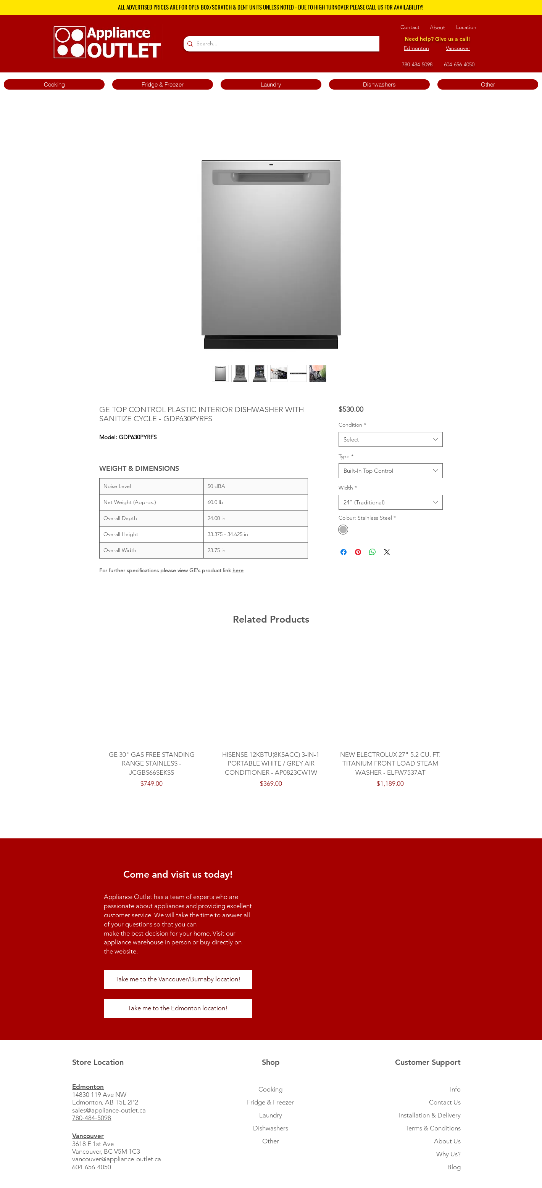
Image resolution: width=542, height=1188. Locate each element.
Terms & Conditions (433, 1128)
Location (466, 27)
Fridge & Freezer (270, 1102)
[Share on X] (387, 552)
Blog (454, 1167)
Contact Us (445, 1102)
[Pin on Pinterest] (358, 552)
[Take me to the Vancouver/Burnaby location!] (178, 979)
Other (270, 1141)
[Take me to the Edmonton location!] (178, 1008)
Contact (409, 27)
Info (455, 1089)
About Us (447, 1141)
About (437, 27)
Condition (352, 424)
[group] (271, 719)
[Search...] (288, 43)
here (238, 570)
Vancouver (458, 48)
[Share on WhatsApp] (372, 552)
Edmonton (416, 48)
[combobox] (391, 439)
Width (348, 487)
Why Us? (448, 1154)
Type (346, 456)
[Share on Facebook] (343, 552)
